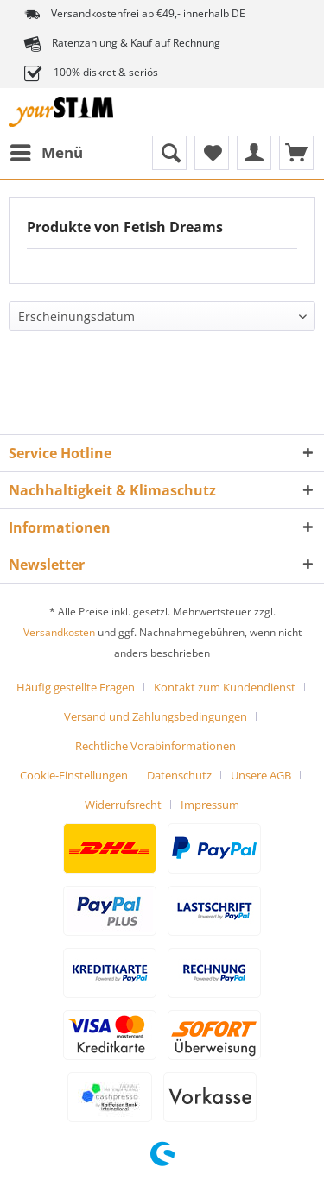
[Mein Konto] (254, 153)
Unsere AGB (261, 775)
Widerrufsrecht (123, 804)
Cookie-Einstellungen (74, 775)
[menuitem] (46, 153)
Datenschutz (179, 775)
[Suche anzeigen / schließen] (169, 153)
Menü (46, 150)
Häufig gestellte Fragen (75, 687)
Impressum (210, 804)
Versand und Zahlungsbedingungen (155, 716)
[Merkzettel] (211, 153)
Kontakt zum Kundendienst (224, 687)
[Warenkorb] (296, 153)
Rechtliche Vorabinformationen (155, 746)
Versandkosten (59, 632)
